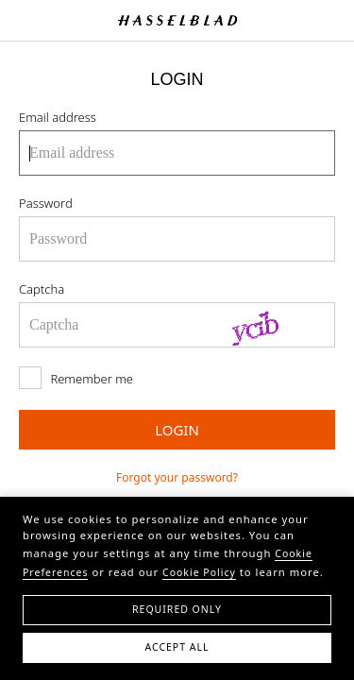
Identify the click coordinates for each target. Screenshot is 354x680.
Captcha (41, 289)
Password (46, 203)
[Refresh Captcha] (273, 325)
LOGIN (177, 429)
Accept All (176, 647)
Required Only (177, 609)
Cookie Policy (199, 572)
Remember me (76, 377)
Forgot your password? (177, 477)
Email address (57, 117)
